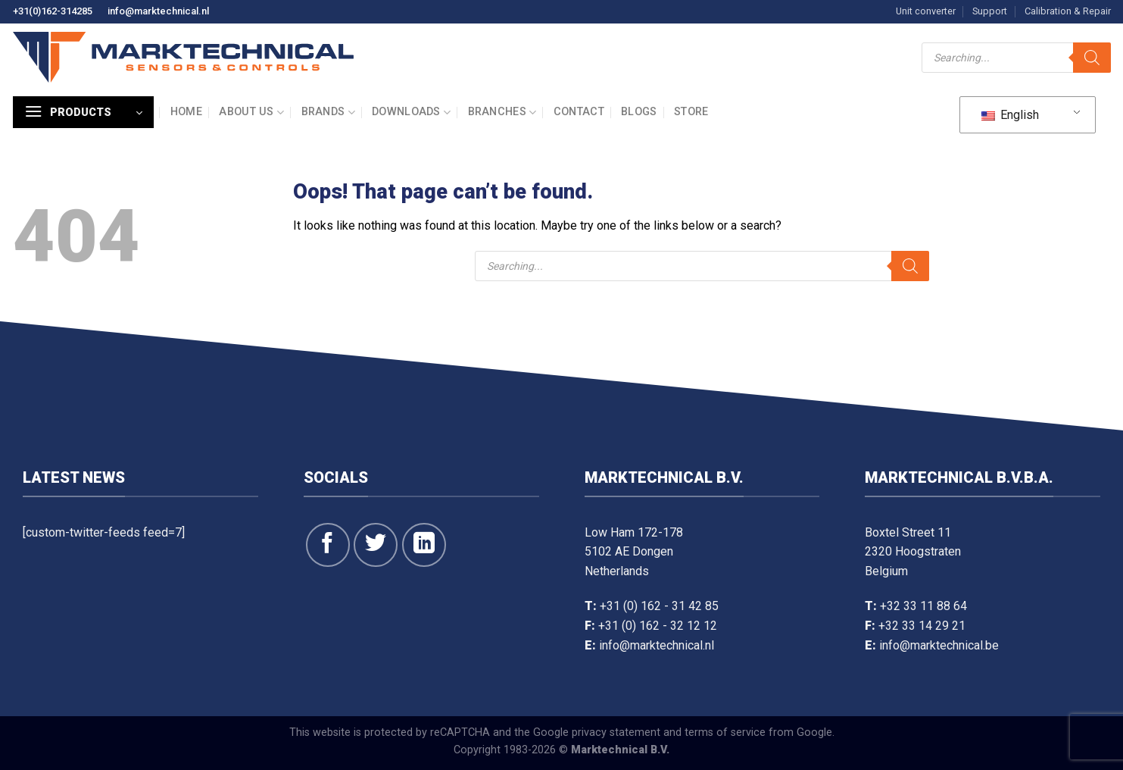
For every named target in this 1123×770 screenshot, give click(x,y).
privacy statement (616, 732)
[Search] (1092, 57)
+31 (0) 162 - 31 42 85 (659, 606)
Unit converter (926, 11)
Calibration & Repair (1068, 11)
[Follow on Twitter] (376, 545)
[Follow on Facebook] (328, 545)
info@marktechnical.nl (158, 11)
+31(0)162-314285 (52, 11)
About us (251, 112)
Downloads (411, 112)
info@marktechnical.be (939, 645)
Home (186, 111)
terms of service (725, 732)
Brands (328, 112)
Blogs (639, 111)
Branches (502, 112)
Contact (579, 111)
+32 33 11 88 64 (923, 606)
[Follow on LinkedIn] (424, 545)
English (1010, 115)
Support (989, 11)
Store (691, 111)
